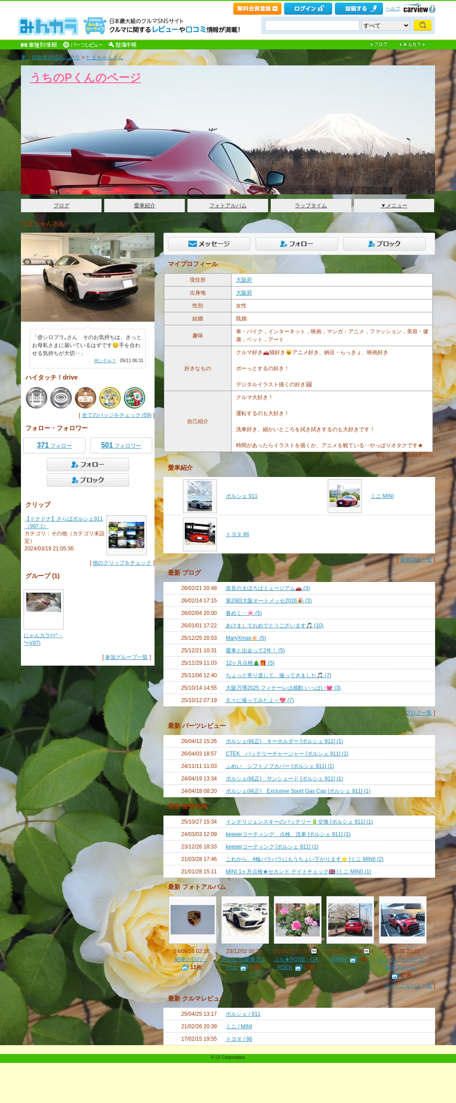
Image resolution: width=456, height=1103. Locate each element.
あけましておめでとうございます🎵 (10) (275, 625)
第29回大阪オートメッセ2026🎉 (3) (269, 601)
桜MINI (338, 959)
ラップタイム (311, 205)
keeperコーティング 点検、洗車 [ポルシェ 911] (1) (288, 834)
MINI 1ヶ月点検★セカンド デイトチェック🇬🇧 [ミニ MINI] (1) (298, 872)
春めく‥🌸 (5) (244, 613)
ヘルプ (393, 8)
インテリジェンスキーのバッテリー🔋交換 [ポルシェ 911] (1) (299, 822)
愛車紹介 (144, 205)
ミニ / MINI (239, 1026)
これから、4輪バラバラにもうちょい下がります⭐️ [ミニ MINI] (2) (304, 859)
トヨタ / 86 (239, 1039)
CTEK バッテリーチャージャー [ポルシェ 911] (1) (287, 754)
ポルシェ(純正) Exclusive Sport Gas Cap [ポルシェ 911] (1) (298, 791)
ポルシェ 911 (241, 496)
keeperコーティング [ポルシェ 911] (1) (272, 847)
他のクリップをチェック (122, 563)
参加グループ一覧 (126, 657)
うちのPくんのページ (85, 77)
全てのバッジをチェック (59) (117, 415)
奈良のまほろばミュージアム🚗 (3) (268, 588)
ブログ (61, 205)
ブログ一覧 (418, 713)
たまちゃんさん (104, 57)
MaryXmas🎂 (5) (246, 638)
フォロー (54, 445)
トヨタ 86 (237, 534)
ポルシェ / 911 (243, 1014)
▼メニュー (394, 205)
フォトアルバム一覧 (408, 985)
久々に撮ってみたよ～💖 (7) (260, 700)
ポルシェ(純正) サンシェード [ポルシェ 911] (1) (284, 779)
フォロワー (121, 445)
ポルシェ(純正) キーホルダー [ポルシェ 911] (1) (284, 741)
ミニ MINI (382, 496)
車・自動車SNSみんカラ (50, 57)
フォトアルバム (228, 205)
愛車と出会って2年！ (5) (255, 650)
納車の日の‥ (191, 959)
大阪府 (244, 280)
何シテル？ (105, 360)
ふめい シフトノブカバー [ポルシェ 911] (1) (280, 766)
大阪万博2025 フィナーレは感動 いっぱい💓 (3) (283, 688)
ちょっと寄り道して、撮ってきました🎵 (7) (278, 675)
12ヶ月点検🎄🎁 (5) (250, 663)
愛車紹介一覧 (416, 560)
